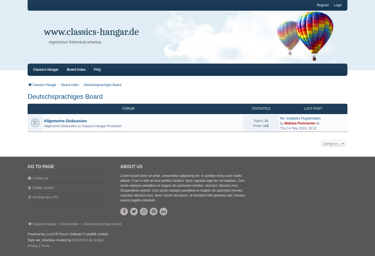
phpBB (51, 234)
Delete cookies (43, 188)
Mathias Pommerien (300, 123)
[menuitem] (33, 246)
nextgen (98, 240)
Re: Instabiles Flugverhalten (300, 118)
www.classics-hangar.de (91, 31)
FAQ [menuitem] (97, 70)
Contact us (40, 178)
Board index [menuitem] (76, 70)
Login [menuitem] (338, 5)
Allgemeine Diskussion (65, 121)
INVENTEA (80, 240)
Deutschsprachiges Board (65, 96)
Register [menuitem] (323, 5)
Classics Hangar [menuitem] (45, 70)
